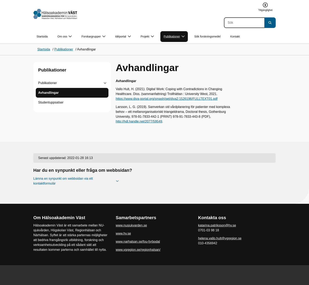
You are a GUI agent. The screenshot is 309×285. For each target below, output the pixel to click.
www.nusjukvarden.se (131, 225)
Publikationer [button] (174, 36)
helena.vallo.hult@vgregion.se (220, 238)
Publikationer (52, 70)
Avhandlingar (48, 92)
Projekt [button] (147, 36)
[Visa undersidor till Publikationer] (105, 83)
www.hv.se (123, 233)
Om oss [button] (64, 36)
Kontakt (235, 36)
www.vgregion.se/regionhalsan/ (138, 249)
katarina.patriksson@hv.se (217, 225)
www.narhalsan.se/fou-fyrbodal (138, 241)
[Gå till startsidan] (55, 14)
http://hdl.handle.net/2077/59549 (139, 121)
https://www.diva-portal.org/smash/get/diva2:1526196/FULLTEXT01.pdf (167, 98)
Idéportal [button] (123, 36)
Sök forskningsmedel (207, 36)
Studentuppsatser (50, 102)
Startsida (42, 36)
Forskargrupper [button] (93, 36)
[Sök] (244, 22)
